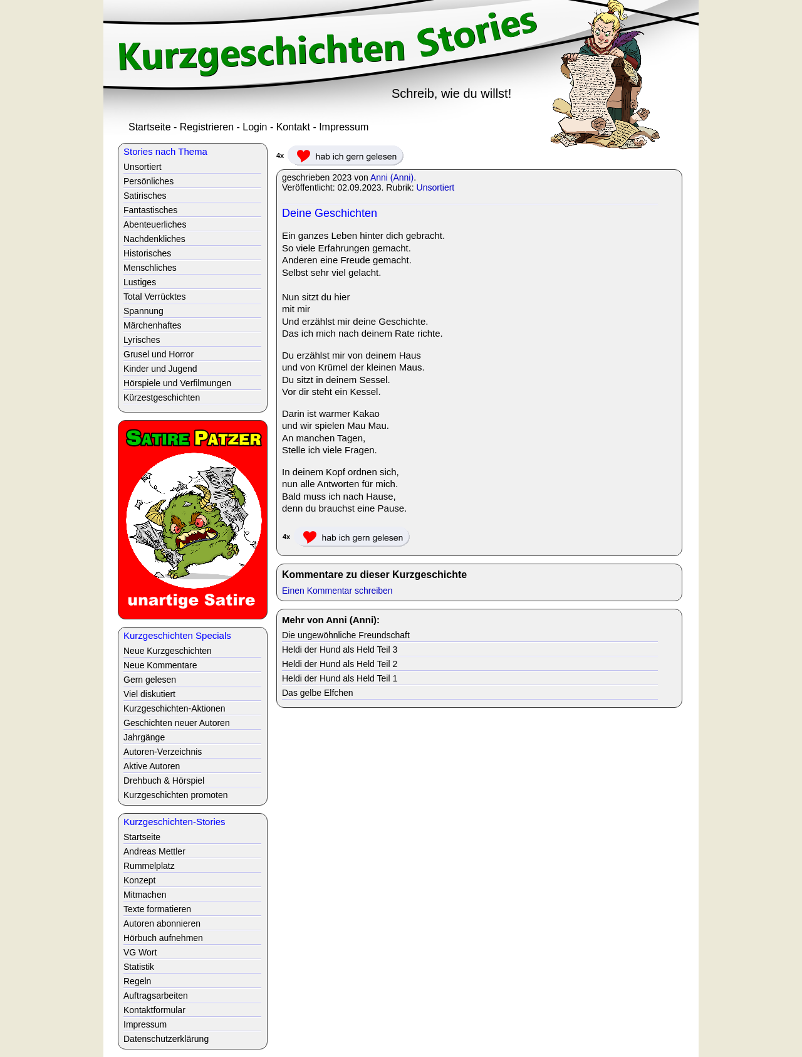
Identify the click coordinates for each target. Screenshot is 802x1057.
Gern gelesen (149, 680)
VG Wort (140, 952)
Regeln (137, 981)
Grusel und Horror (158, 354)
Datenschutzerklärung (166, 1039)
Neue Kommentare (160, 665)
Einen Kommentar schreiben (337, 591)
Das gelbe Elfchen (317, 693)
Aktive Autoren (151, 766)
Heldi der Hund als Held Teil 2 (339, 664)
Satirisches (144, 196)
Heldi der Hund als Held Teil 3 (339, 649)
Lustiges (139, 282)
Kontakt (293, 127)
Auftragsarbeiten (155, 996)
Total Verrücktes (154, 297)
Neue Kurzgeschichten (167, 651)
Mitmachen (144, 895)
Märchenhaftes (152, 325)
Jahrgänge (144, 737)
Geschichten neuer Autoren (176, 723)
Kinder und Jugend (160, 369)
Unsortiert (436, 187)
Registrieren (207, 127)
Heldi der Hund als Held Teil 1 (339, 678)
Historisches (147, 253)
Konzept (139, 880)
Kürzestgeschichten (161, 397)
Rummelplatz (149, 866)
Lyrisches (141, 340)
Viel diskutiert (149, 694)
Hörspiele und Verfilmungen (177, 383)
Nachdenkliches (154, 239)
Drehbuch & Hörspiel (163, 781)
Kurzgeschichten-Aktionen (174, 708)
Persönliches (148, 181)
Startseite (149, 127)
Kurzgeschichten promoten (175, 795)
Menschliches (150, 268)
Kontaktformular (154, 1010)
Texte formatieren (157, 909)
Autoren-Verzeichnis (162, 752)
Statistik (138, 967)
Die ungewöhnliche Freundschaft (346, 635)
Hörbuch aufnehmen (163, 938)
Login (254, 127)
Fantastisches (150, 210)
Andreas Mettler (154, 851)
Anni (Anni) (392, 177)
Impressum (343, 127)
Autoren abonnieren (161, 923)
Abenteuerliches (154, 224)
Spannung (143, 311)
